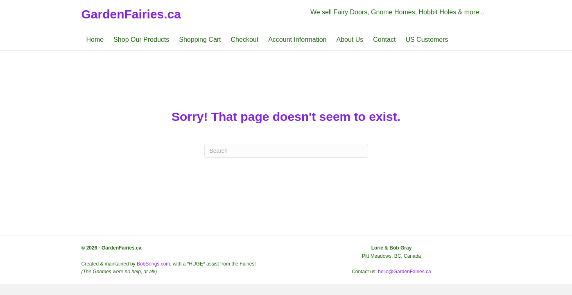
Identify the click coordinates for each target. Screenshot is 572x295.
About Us (349, 39)
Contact (384, 39)
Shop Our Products (141, 39)
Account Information (297, 39)
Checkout (245, 39)
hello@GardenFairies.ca (404, 272)
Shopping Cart (200, 39)
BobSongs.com (153, 264)
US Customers (426, 39)
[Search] (286, 151)
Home (95, 39)
